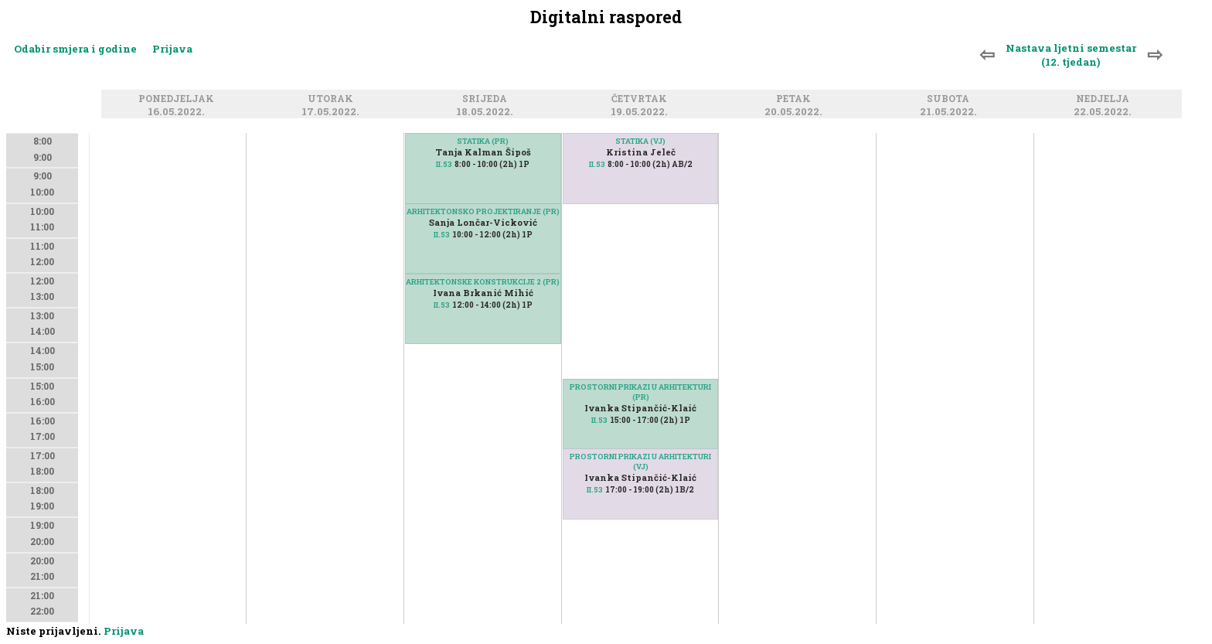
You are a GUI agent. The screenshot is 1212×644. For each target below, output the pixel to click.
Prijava (172, 49)
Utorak (333, 99)
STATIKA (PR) (483, 141)
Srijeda (487, 99)
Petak (795, 99)
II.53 (444, 164)
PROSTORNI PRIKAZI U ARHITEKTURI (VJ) (640, 461)
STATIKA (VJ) (640, 141)
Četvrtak (641, 99)
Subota (950, 99)
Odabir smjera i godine (75, 49)
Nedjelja (1105, 99)
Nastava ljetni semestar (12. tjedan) (1071, 55)
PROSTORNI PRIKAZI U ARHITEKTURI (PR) (640, 392)
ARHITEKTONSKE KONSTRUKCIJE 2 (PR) (483, 282)
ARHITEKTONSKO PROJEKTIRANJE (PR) (483, 211)
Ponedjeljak (178, 99)
